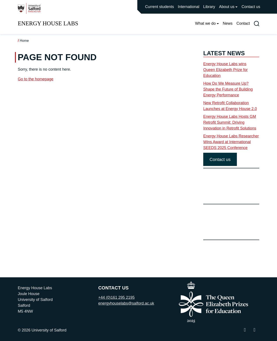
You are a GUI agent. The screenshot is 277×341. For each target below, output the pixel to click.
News (228, 23)
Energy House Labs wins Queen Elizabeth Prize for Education (225, 70)
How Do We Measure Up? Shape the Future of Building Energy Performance (228, 89)
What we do (205, 23)
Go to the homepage (35, 79)
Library (209, 7)
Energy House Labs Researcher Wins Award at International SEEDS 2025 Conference (231, 142)
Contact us (250, 7)
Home (24, 40)
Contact (243, 23)
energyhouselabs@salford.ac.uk (126, 303)
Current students (159, 7)
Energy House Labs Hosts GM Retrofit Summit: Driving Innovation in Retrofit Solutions (229, 122)
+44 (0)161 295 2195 (116, 297)
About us (226, 7)
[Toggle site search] (256, 23)
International (188, 7)
